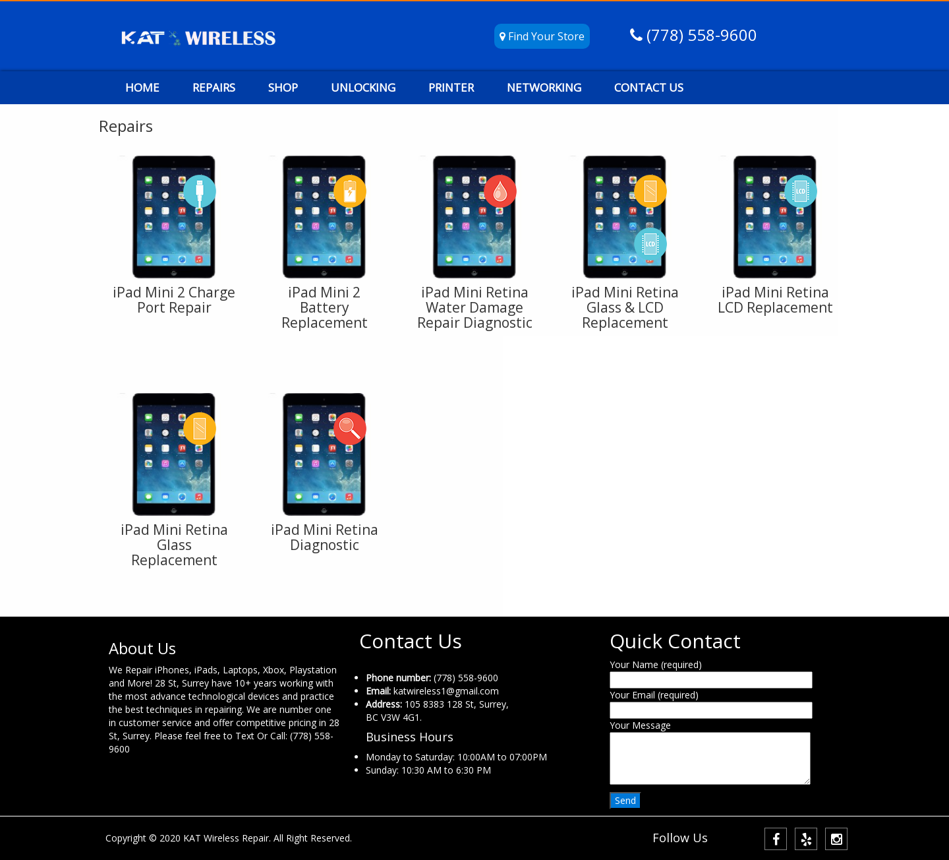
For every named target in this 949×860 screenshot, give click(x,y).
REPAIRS (213, 87)
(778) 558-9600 (700, 35)
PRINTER (451, 87)
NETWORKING (544, 87)
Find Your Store (542, 36)
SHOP (283, 87)
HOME (142, 87)
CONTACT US (648, 87)
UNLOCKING (363, 87)
